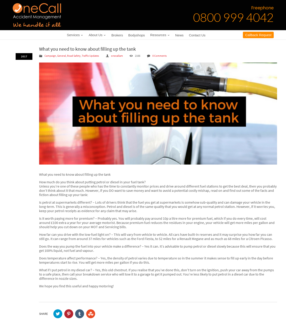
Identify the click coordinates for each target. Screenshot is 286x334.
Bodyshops (136, 35)
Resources (160, 35)
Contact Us (197, 35)
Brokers (117, 35)
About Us (97, 35)
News (179, 35)
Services (75, 35)
